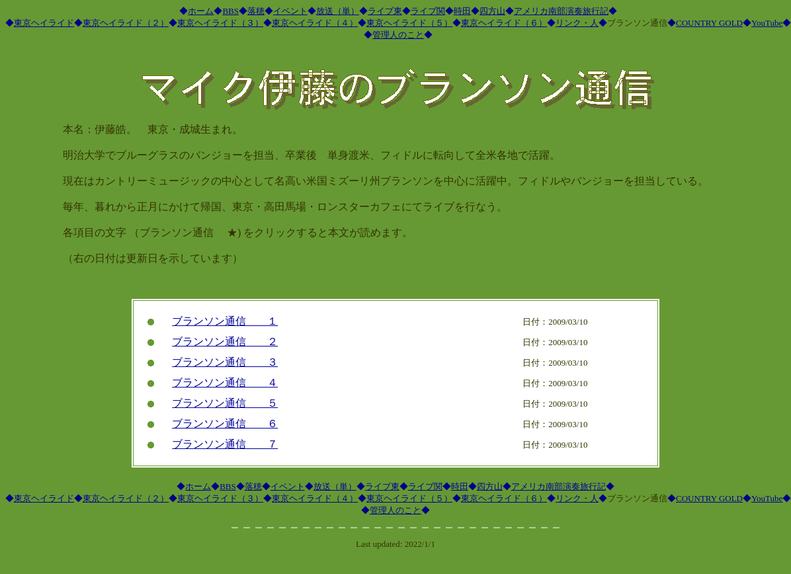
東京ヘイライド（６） (504, 23)
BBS (230, 11)
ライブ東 (385, 11)
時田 (462, 11)
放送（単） (337, 11)
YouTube (766, 23)
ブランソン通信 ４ (225, 382)
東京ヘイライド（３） (220, 23)
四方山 (492, 11)
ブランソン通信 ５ (225, 403)
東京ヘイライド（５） (409, 23)
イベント (290, 11)
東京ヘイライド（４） (315, 23)
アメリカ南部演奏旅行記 (561, 11)
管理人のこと (398, 35)
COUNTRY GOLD (709, 23)
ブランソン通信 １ (225, 321)
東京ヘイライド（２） (126, 23)
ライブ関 (428, 11)
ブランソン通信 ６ (225, 423)
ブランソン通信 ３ (225, 362)
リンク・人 (577, 23)
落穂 (256, 11)
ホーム (201, 11)
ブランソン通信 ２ (225, 341)
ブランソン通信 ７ (225, 444)
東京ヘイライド (44, 23)
